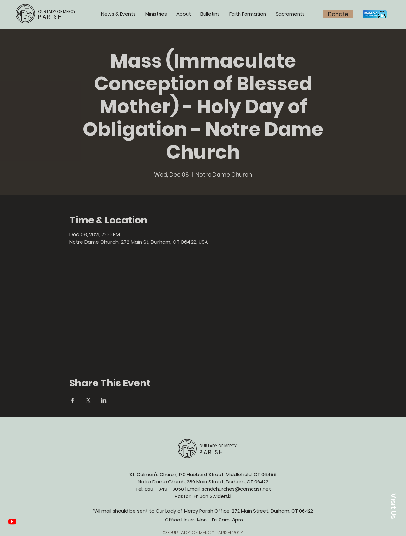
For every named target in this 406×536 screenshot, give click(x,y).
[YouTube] (12, 522)
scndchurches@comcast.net (236, 489)
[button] (393, 506)
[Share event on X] (88, 400)
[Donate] (338, 14)
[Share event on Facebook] (72, 400)
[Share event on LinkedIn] (104, 400)
